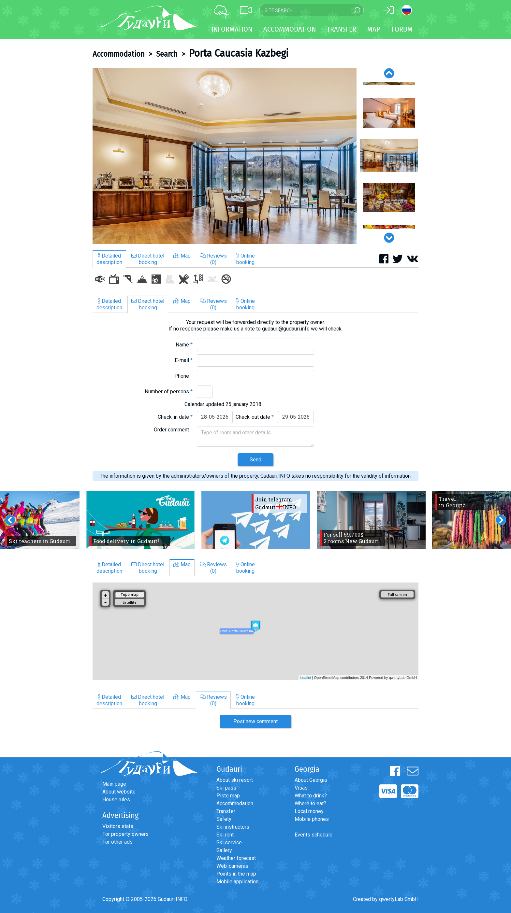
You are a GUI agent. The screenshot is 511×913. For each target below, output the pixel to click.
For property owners (125, 834)
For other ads (117, 842)
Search (167, 54)
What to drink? (311, 796)
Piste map (228, 796)
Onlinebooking (245, 259)
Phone (183, 376)
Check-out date (255, 417)
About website (119, 792)
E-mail (184, 360)
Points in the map (236, 874)
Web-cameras (232, 866)
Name (184, 345)
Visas (301, 788)
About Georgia (311, 780)
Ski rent (225, 835)
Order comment (173, 430)
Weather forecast (236, 858)
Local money (309, 811)
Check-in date (175, 417)
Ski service (229, 842)
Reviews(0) (213, 259)
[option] (225, 156)
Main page (114, 784)
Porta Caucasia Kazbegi (238, 53)
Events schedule (313, 835)
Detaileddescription (109, 259)
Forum (402, 29)
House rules (116, 799)
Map (373, 29)
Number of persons (169, 391)
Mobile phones (312, 819)
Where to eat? (310, 803)
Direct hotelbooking (147, 259)
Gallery (224, 850)
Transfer (225, 811)
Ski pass (226, 788)
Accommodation (119, 54)
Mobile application (237, 881)
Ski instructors (232, 827)
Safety (223, 819)
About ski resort (234, 780)
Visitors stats (117, 826)
